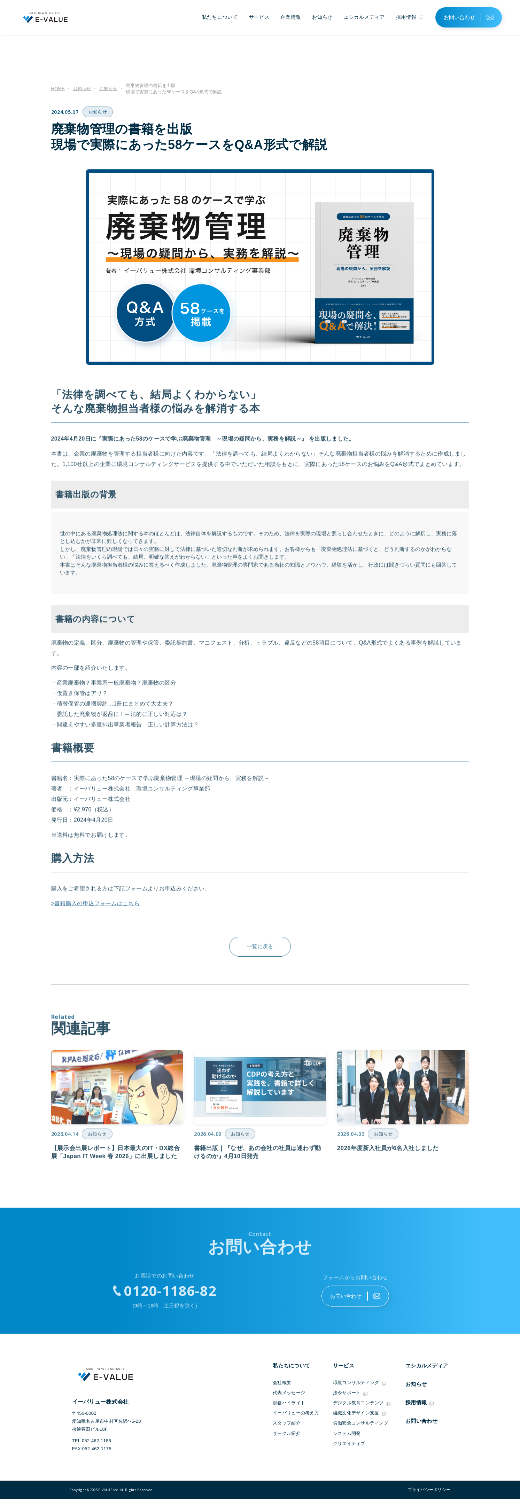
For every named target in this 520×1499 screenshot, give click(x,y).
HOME (58, 88)
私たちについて (220, 17)
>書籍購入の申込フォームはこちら (95, 908)
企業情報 (290, 17)
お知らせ (322, 17)
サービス (259, 17)
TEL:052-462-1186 (91, 1440)
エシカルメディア (364, 17)
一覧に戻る (260, 951)
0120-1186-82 (170, 1295)
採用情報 (410, 17)
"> (427, 1489)
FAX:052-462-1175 (91, 1448)
